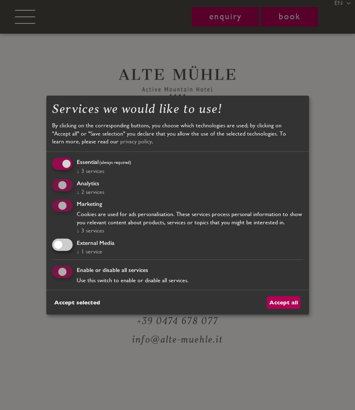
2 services (90, 191)
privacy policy (136, 141)
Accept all (283, 302)
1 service (89, 251)
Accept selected (77, 302)
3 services (90, 170)
